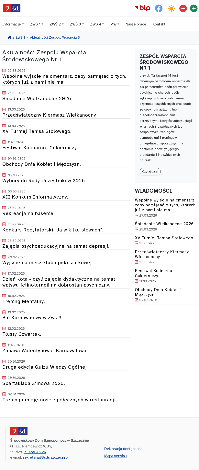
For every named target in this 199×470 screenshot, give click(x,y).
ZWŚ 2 (55, 24)
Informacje (11, 24)
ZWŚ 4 (95, 24)
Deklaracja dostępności (123, 449)
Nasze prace (136, 24)
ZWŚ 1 (35, 24)
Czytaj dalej (150, 171)
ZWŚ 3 (75, 24)
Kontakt (158, 24)
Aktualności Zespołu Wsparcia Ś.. (55, 37)
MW (113, 24)
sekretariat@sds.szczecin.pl (46, 458)
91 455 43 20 (35, 452)
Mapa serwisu (115, 456)
